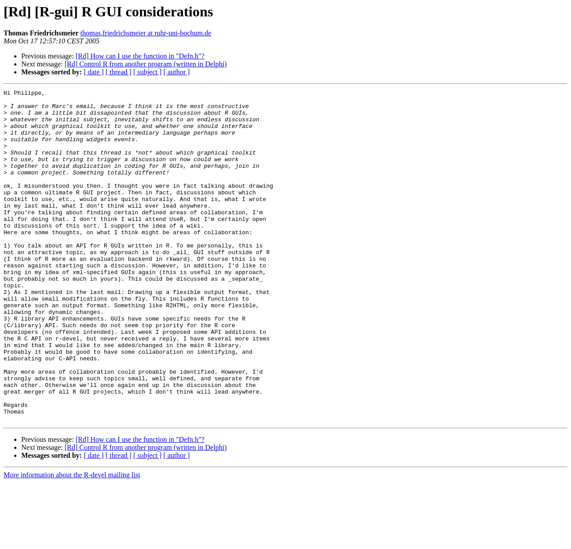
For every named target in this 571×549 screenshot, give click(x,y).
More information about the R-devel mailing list (72, 541)
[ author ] (176, 72)
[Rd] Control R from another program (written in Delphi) (146, 64)
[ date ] (94, 72)
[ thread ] (118, 72)
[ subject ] (147, 72)
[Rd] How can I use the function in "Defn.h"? (140, 56)
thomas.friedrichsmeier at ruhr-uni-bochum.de (145, 33)
